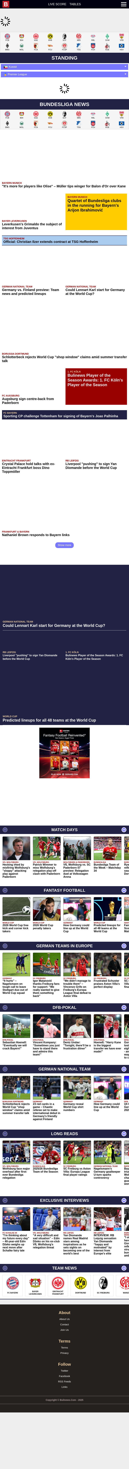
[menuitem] (8, 4)
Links (64, 1431)
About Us (64, 1363)
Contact (64, 1369)
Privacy (64, 1397)
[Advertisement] (64, 55)
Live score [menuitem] (57, 4)
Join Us (64, 1374)
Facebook (64, 1420)
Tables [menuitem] (75, 4)
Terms (64, 1392)
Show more (64, 589)
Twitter (64, 1415)
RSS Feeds (64, 1426)
